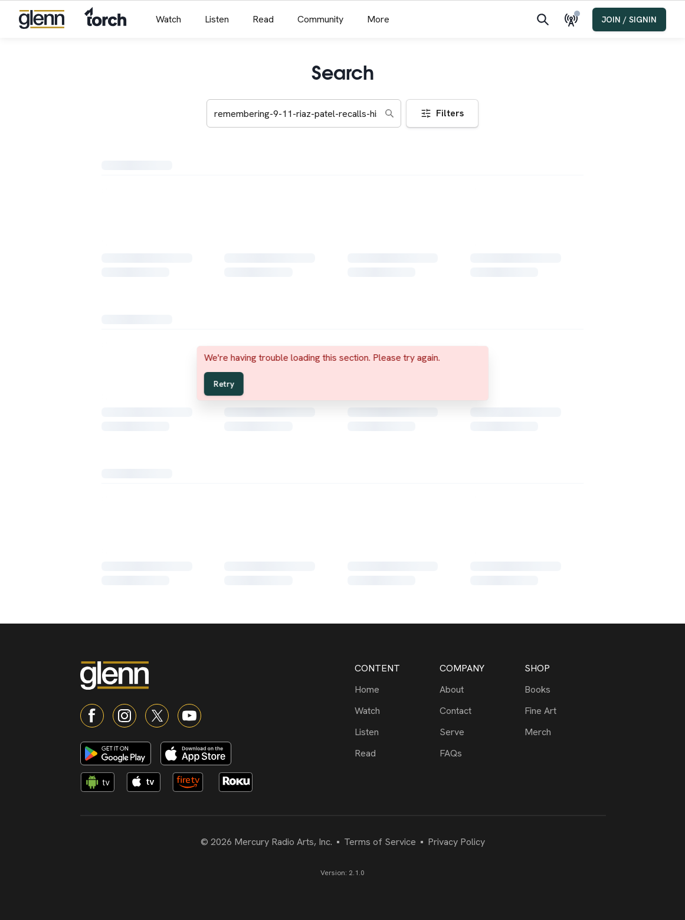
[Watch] (395, 711)
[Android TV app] (101, 784)
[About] (480, 690)
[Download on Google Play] (115, 753)
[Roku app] (239, 784)
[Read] (395, 753)
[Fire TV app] (193, 784)
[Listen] (395, 732)
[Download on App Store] (195, 753)
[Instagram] (124, 715)
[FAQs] (480, 753)
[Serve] (480, 732)
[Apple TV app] (147, 784)
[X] (157, 715)
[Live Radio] (573, 19)
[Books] (565, 690)
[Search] (543, 19)
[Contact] (480, 711)
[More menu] (378, 19)
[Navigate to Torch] (105, 19)
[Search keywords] (304, 113)
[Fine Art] (565, 711)
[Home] (395, 690)
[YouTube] (189, 715)
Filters (442, 113)
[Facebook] (92, 715)
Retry (223, 384)
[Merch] (565, 732)
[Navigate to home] (41, 19)
